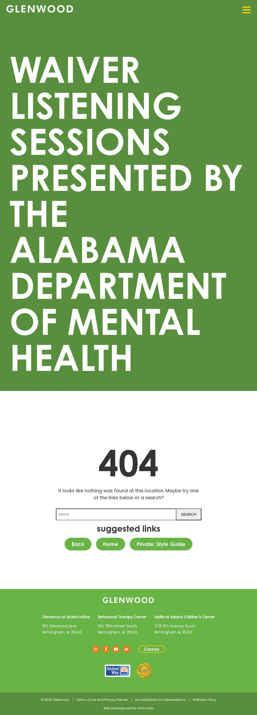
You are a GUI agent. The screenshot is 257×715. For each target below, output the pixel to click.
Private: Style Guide (161, 544)
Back (78, 544)
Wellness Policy (204, 700)
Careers (151, 649)
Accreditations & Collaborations (160, 700)
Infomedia (145, 708)
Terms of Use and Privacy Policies (102, 700)
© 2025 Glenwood (55, 700)
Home (110, 544)
